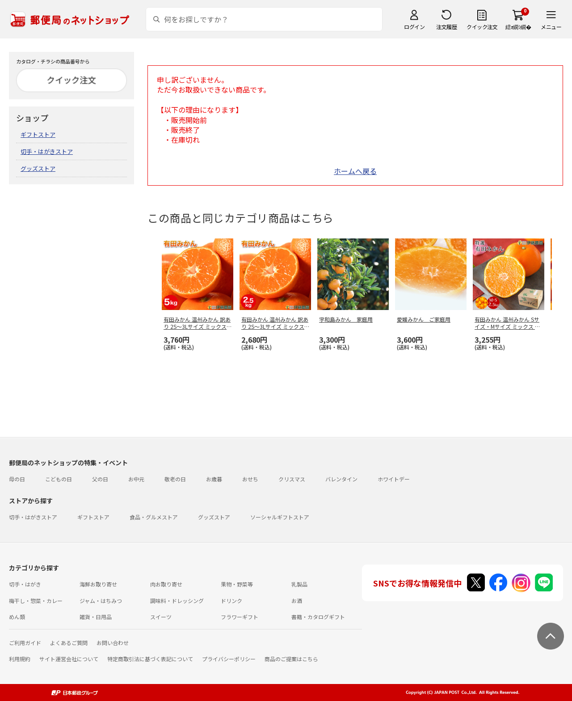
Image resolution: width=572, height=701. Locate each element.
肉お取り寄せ (166, 584)
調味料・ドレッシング (177, 600)
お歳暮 (214, 479)
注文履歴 (446, 26)
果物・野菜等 (237, 584)
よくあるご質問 (69, 642)
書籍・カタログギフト (318, 616)
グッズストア (38, 168)
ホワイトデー (394, 479)
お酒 (296, 600)
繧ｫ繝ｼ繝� (518, 26)
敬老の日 (175, 479)
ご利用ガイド (25, 642)
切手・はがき (25, 584)
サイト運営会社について (68, 659)
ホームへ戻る (355, 171)
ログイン (414, 26)
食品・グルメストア (154, 517)
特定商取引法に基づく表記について (150, 659)
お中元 (136, 479)
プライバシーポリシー (229, 659)
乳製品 (299, 584)
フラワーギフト (239, 616)
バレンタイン (341, 479)
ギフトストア (38, 134)
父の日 (100, 479)
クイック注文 (482, 26)
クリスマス (291, 479)
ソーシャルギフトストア (279, 517)
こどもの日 (58, 479)
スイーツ (161, 616)
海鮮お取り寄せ (98, 584)
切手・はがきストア (47, 151)
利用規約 (19, 659)
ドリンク (231, 600)
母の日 (17, 479)
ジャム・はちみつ (101, 600)
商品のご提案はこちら (291, 659)
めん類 (17, 616)
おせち (250, 479)
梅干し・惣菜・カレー (36, 600)
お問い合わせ (113, 642)
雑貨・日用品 (96, 616)
